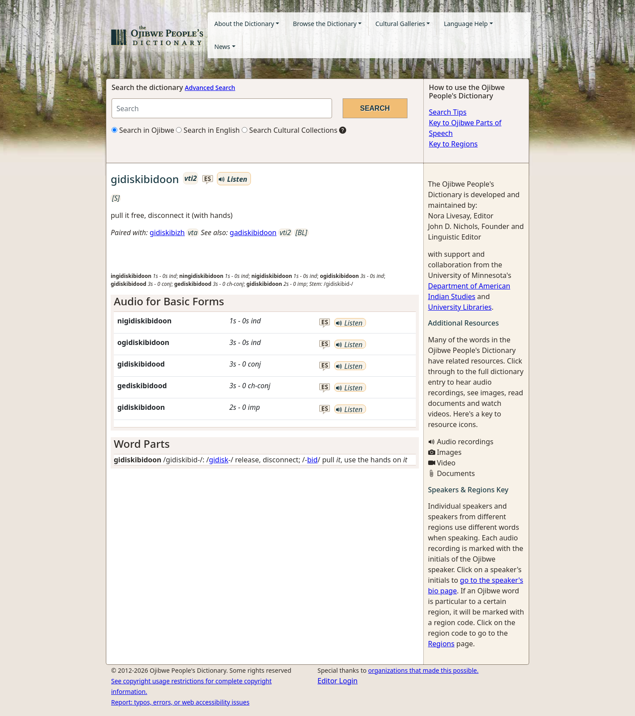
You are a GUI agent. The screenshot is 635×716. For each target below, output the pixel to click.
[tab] (265, 301)
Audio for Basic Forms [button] (169, 301)
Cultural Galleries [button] (400, 23)
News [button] (222, 46)
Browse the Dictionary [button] (324, 23)
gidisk (218, 460)
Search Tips (448, 112)
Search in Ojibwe (143, 130)
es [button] (207, 179)
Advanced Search (210, 87)
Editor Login (338, 681)
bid (312, 460)
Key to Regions (453, 144)
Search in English (208, 130)
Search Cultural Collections (289, 130)
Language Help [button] (466, 23)
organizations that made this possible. (423, 670)
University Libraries (460, 307)
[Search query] (222, 108)
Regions (441, 644)
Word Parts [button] (142, 443)
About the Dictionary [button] (244, 23)
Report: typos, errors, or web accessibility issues (180, 702)
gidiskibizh (167, 232)
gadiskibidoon (253, 232)
